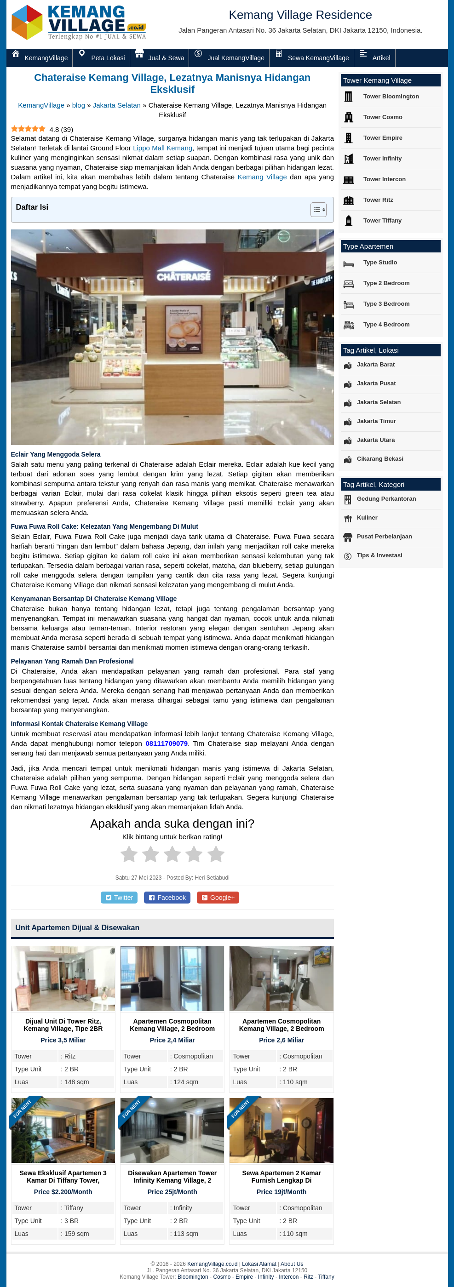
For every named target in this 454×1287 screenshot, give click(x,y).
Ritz (308, 1277)
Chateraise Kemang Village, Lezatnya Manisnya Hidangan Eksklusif (172, 83)
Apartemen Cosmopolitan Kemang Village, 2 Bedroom (172, 1025)
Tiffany (326, 1277)
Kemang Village (262, 177)
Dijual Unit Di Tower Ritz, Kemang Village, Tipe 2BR (63, 1025)
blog (78, 105)
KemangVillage (41, 105)
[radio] (129, 855)
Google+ (218, 897)
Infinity (266, 1277)
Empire (244, 1277)
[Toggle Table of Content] (314, 209)
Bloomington (193, 1277)
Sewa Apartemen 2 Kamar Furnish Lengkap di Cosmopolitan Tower (281, 1180)
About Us (292, 1264)
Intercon (289, 1277)
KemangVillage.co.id (212, 1264)
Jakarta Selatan (117, 105)
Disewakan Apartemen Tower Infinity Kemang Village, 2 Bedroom (172, 1180)
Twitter (119, 897)
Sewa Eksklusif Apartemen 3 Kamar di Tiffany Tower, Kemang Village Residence (63, 1180)
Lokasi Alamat (259, 1264)
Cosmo (221, 1277)
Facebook (167, 897)
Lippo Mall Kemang (162, 148)
